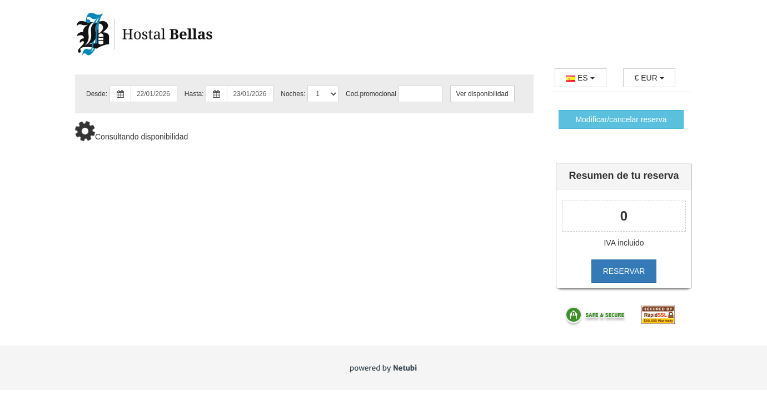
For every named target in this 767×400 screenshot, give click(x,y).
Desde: (96, 94)
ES (580, 77)
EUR (649, 77)
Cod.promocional (371, 94)
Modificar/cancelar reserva (620, 119)
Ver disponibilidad (482, 94)
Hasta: (194, 94)
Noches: (293, 94)
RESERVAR (624, 271)
